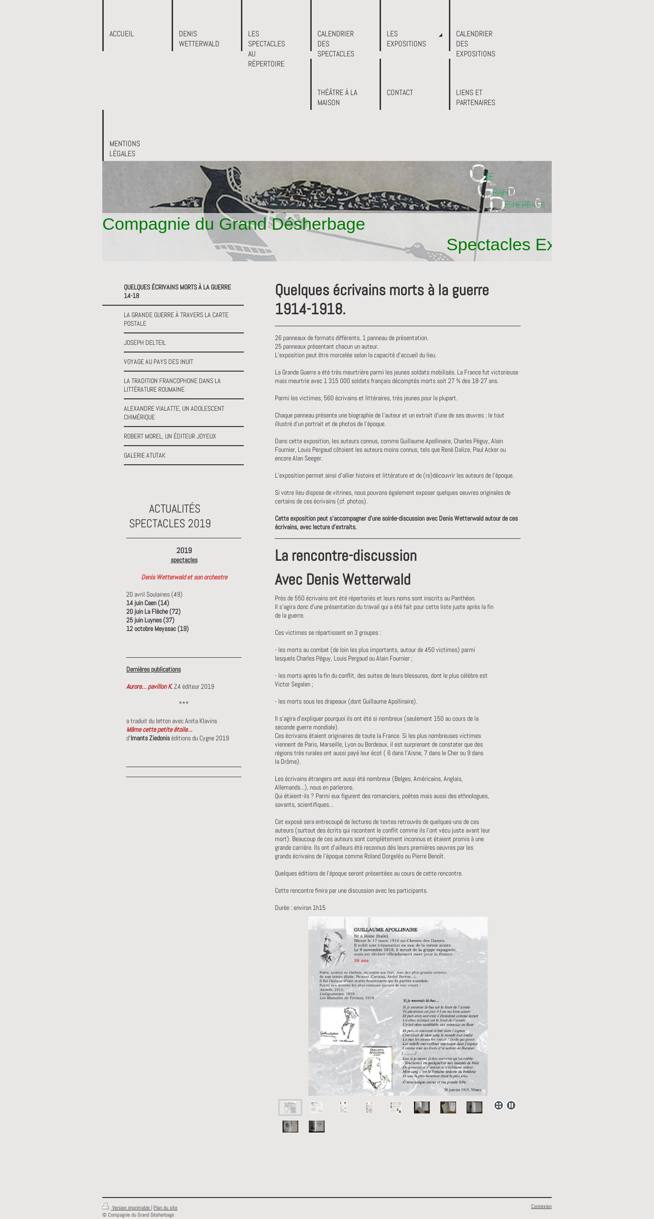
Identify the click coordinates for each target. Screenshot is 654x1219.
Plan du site (165, 1207)
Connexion (541, 1206)
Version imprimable (126, 1207)
